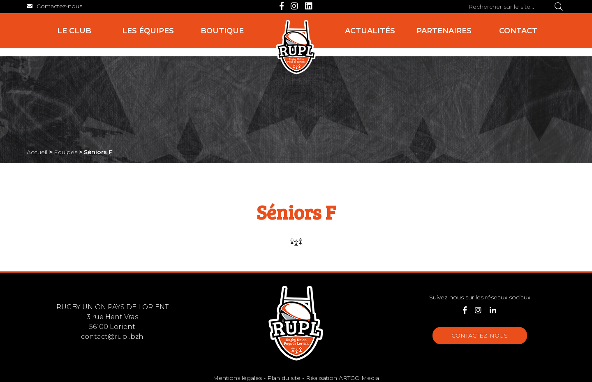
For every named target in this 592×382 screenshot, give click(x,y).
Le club (74, 30)
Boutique (222, 30)
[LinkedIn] (308, 6)
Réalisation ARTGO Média (342, 378)
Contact (518, 30)
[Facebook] (282, 6)
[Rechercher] (558, 6)
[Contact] (54, 6)
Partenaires (444, 30)
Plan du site (284, 378)
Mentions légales (237, 378)
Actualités (370, 30)
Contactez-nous (479, 335)
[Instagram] (294, 6)
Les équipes (148, 30)
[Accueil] (296, 47)
